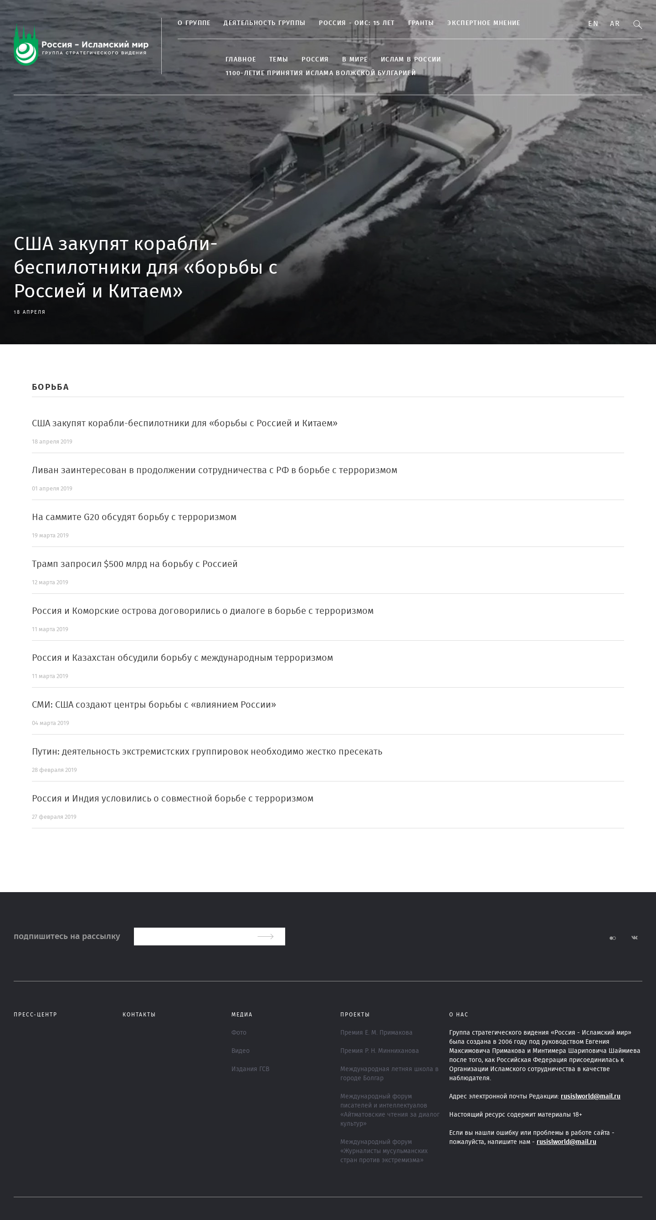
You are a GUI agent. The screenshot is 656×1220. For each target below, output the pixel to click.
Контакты (139, 1014)
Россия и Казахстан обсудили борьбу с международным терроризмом (182, 658)
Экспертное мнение (483, 23)
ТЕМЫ (278, 59)
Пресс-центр (35, 1014)
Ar (615, 23)
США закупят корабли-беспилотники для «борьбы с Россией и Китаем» (185, 423)
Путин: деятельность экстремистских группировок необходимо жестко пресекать (207, 751)
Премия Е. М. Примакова (376, 1033)
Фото (238, 1033)
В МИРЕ (355, 59)
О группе (194, 23)
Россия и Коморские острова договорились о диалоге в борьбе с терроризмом (203, 611)
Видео (240, 1051)
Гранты (421, 23)
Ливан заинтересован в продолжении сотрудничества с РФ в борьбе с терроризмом (214, 470)
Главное (241, 59)
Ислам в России (411, 59)
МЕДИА (242, 1014)
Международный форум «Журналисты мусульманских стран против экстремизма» (384, 1151)
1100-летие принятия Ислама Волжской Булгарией (321, 73)
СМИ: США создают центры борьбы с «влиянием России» (154, 705)
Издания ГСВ (250, 1069)
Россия (315, 59)
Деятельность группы (265, 23)
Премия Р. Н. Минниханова (379, 1051)
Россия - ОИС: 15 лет (357, 23)
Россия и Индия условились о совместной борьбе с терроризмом (172, 798)
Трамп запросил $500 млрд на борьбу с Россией (135, 564)
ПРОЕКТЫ (355, 1014)
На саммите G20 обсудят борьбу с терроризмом (134, 517)
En (593, 23)
